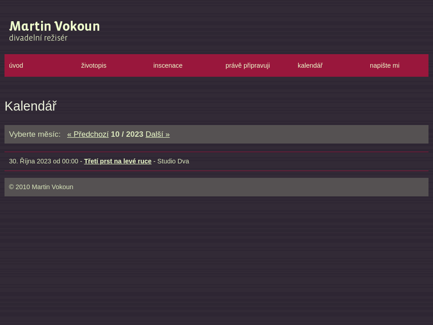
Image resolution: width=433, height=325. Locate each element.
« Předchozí (88, 134)
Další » (158, 134)
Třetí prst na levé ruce (118, 161)
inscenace (168, 65)
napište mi (385, 65)
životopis (93, 65)
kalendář (310, 65)
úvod (16, 65)
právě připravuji (248, 65)
